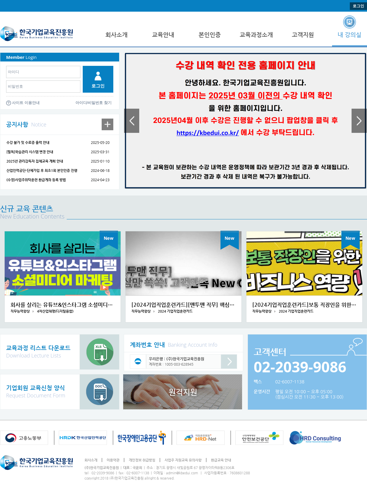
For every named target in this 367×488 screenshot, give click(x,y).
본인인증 (210, 34)
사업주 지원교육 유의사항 (183, 460)
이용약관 (113, 460)
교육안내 (163, 34)
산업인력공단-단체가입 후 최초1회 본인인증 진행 (41, 170)
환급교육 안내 (221, 460)
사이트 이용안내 (26, 103)
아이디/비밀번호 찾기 (93, 103)
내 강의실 (349, 34)
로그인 (358, 6)
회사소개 (116, 34)
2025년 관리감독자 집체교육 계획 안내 (34, 161)
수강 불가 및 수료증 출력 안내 (27, 142)
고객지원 (303, 34)
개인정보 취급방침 (142, 460)
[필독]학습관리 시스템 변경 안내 (29, 152)
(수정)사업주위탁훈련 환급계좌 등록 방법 (36, 180)
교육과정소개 (256, 34)
